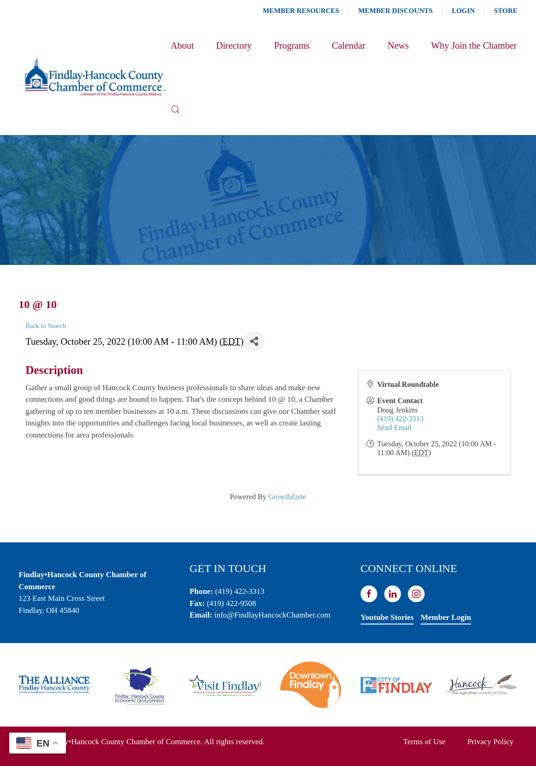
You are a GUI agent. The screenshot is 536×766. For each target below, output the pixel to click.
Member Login (445, 617)
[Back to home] (95, 77)
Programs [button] (292, 45)
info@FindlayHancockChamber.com (272, 615)
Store (505, 10)
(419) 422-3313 (400, 419)
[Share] (254, 341)
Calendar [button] (348, 45)
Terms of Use (424, 741)
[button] (175, 109)
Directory (234, 45)
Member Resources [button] (301, 10)
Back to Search (46, 325)
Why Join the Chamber (474, 45)
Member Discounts (395, 10)
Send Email (394, 427)
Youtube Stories (387, 617)
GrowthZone (287, 497)
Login (463, 10)
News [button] (398, 45)
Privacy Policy (490, 741)
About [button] (182, 45)
